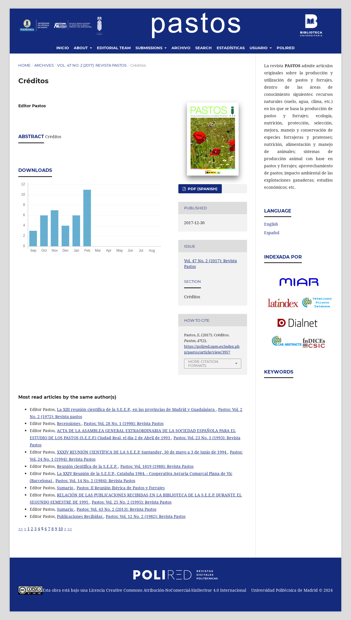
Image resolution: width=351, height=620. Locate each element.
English (271, 224)
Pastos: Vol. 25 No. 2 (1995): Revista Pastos (131, 502)
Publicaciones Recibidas (80, 516)
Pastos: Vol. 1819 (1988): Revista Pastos (157, 466)
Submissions (149, 47)
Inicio (62, 47)
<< (20, 528)
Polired (286, 47)
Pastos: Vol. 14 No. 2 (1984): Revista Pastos (95, 480)
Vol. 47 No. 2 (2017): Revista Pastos (92, 65)
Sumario (65, 487)
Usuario (259, 47)
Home (24, 65)
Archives (44, 65)
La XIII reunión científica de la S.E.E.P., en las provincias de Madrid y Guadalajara (136, 409)
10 (60, 528)
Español (271, 232)
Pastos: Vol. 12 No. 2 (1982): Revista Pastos (146, 516)
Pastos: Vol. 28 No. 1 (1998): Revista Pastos (123, 423)
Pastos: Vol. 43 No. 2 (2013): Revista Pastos (116, 509)
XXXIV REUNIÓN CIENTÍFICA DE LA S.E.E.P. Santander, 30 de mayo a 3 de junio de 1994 (142, 452)
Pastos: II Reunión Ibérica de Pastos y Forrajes (121, 487)
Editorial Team (114, 47)
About (81, 47)
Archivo (180, 47)
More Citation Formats (203, 363)
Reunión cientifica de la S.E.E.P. (87, 466)
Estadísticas (231, 47)
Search (203, 47)
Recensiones (69, 423)
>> (69, 528)
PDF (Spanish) (202, 188)
